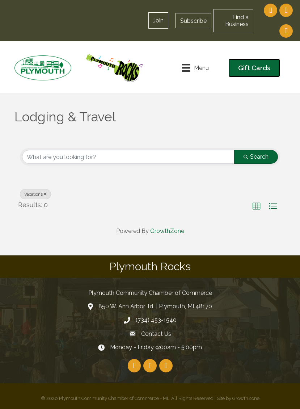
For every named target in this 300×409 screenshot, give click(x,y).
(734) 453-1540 (156, 320)
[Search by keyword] (128, 157)
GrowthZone (167, 231)
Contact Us (156, 333)
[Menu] (195, 67)
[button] (193, 20)
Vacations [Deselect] (35, 194)
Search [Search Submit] (256, 156)
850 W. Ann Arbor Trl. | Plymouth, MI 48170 (155, 306)
